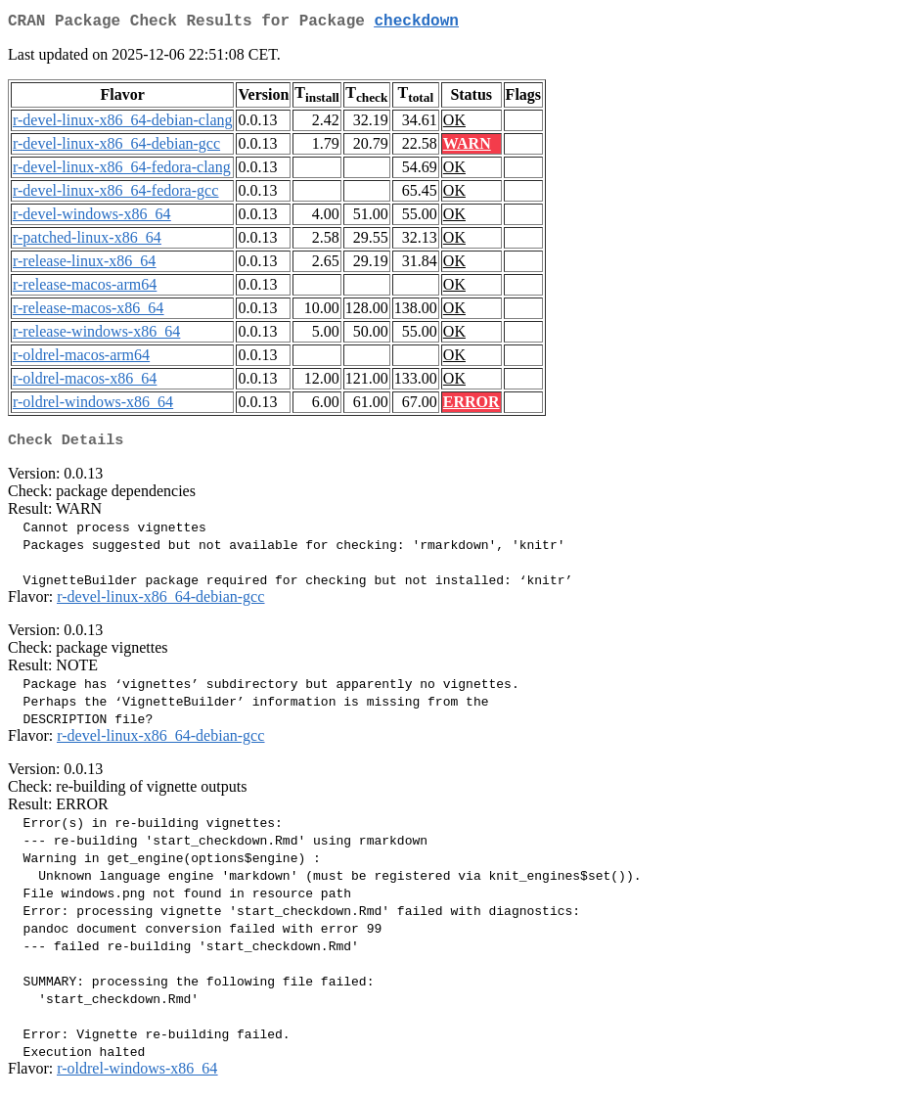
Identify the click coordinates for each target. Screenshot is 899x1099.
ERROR (471, 405)
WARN (467, 147)
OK (454, 123)
